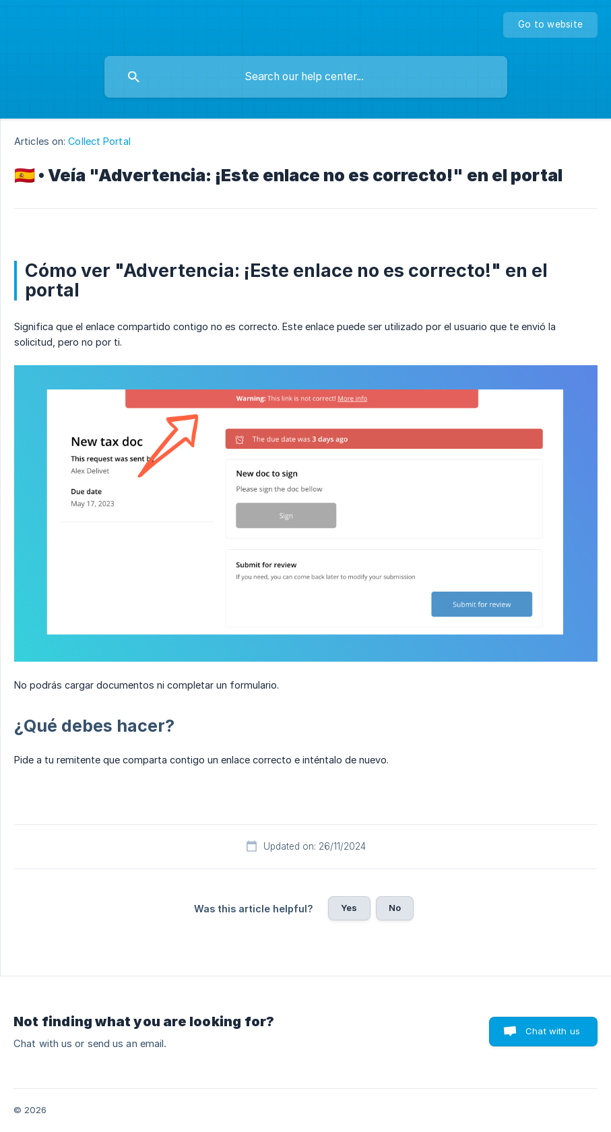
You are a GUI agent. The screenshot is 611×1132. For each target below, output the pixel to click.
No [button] (395, 907)
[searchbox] (305, 77)
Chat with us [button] (552, 1031)
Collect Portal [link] (99, 141)
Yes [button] (349, 907)
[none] (550, 25)
